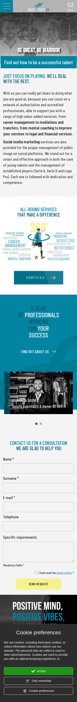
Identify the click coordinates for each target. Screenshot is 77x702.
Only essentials (38, 681)
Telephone (11, 516)
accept (38, 671)
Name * (8, 459)
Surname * (11, 478)
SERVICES (35, 277)
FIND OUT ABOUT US (38, 351)
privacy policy (64, 573)
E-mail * (9, 497)
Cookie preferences (38, 691)
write (70, 6)
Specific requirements (20, 537)
